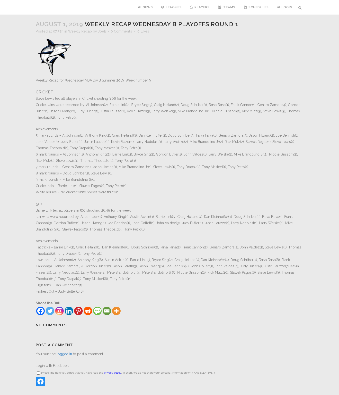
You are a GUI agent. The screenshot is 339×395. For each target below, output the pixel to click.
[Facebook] (40, 311)
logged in (64, 354)
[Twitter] (50, 311)
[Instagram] (59, 311)
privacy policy (112, 372)
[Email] (107, 311)
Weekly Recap (80, 31)
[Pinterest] (78, 311)
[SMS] (97, 311)
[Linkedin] (69, 311)
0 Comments (121, 31)
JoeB (102, 31)
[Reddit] (88, 311)
